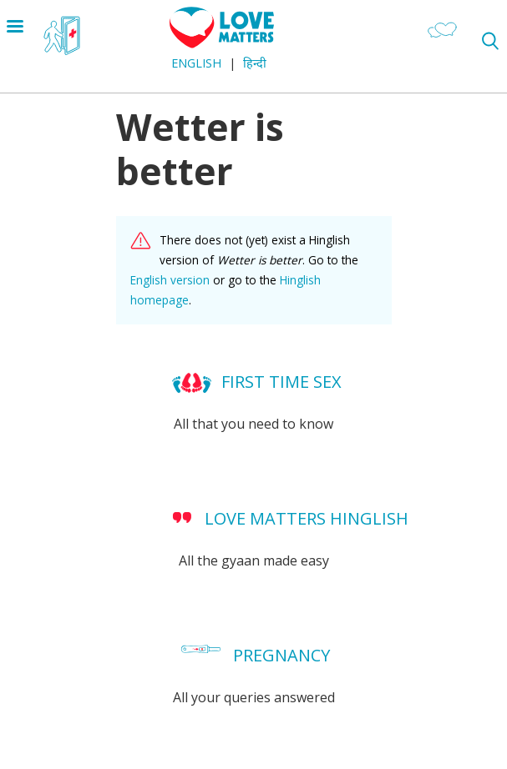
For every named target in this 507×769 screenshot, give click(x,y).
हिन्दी (254, 63)
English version (170, 280)
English (196, 63)
